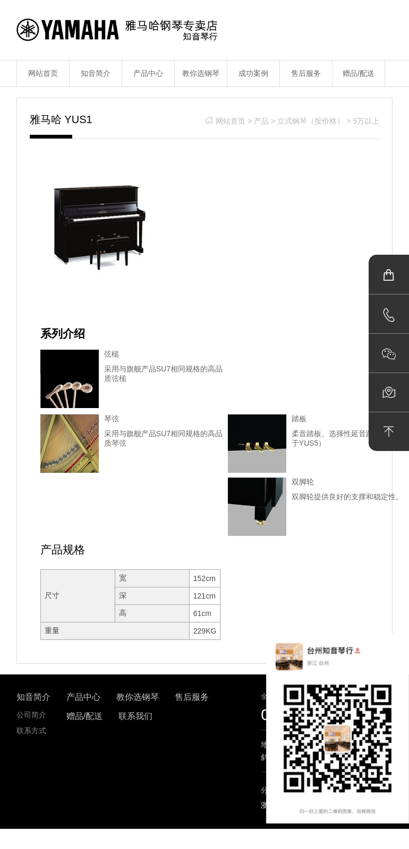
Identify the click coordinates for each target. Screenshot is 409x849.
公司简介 (31, 715)
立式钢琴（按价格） (310, 121)
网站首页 (43, 73)
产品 (261, 121)
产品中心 (148, 73)
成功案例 (253, 73)
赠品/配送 (358, 73)
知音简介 (95, 73)
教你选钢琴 (200, 73)
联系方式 (31, 730)
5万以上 (366, 121)
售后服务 (306, 73)
